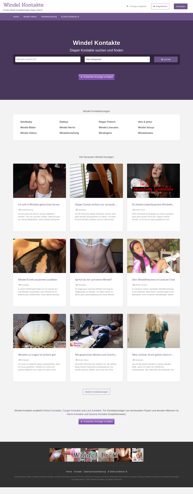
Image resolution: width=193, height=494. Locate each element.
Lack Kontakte (93, 410)
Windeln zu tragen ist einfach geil (37, 354)
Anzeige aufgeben (137, 6)
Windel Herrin (140, 210)
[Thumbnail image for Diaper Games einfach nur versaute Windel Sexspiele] (96, 181)
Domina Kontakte (98, 414)
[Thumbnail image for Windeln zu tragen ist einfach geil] (39, 331)
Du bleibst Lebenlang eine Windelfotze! (154, 204)
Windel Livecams (141, 285)
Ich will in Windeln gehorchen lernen (39, 204)
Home (16, 16)
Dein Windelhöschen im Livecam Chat (153, 279)
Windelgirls (82, 210)
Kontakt (78, 471)
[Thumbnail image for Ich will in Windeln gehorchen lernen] (39, 181)
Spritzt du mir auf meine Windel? (93, 279)
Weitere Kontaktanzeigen (96, 392)
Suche (166, 59)
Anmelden (180, 6)
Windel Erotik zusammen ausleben (37, 279)
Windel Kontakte (23, 4)
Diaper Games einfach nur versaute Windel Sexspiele (104, 204)
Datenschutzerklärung (95, 471)
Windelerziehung (49, 16)
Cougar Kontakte (72, 410)
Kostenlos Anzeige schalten (98, 77)
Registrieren (160, 6)
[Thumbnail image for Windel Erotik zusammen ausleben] (39, 256)
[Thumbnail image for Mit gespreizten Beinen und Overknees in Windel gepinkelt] (96, 331)
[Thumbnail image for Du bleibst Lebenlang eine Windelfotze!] (153, 181)
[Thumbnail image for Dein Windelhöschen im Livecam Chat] (153, 256)
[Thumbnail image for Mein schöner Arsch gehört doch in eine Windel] (153, 331)
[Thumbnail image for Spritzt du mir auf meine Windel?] (96, 256)
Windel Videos (30, 16)
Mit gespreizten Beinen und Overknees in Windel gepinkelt (108, 354)
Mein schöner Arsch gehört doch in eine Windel (159, 354)
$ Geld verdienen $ (70, 16)
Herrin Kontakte (75, 414)
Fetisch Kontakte (52, 410)
